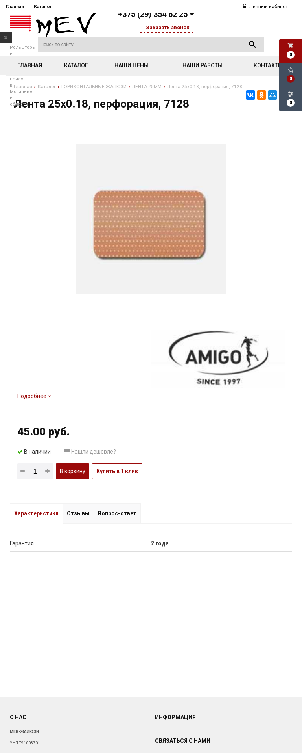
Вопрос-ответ (117, 513)
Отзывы (78, 513)
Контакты (268, 65)
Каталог (43, 6)
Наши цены (131, 65)
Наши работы (202, 65)
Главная (15, 6)
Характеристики (36, 513)
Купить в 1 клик (117, 471)
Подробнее (34, 396)
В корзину (72, 471)
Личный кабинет (265, 6)
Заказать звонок (167, 27)
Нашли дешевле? (90, 451)
